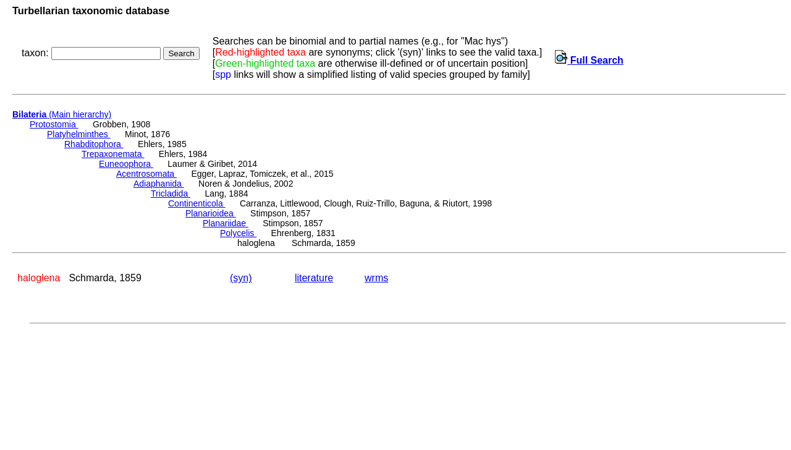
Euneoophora (126, 164)
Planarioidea (210, 213)
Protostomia (54, 124)
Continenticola (197, 203)
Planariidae (225, 223)
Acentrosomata (146, 174)
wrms (376, 278)
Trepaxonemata (113, 154)
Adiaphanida (158, 184)
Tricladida (170, 193)
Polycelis (238, 233)
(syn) (241, 278)
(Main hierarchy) (61, 114)
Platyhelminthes (79, 134)
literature (314, 278)
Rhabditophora (94, 144)
